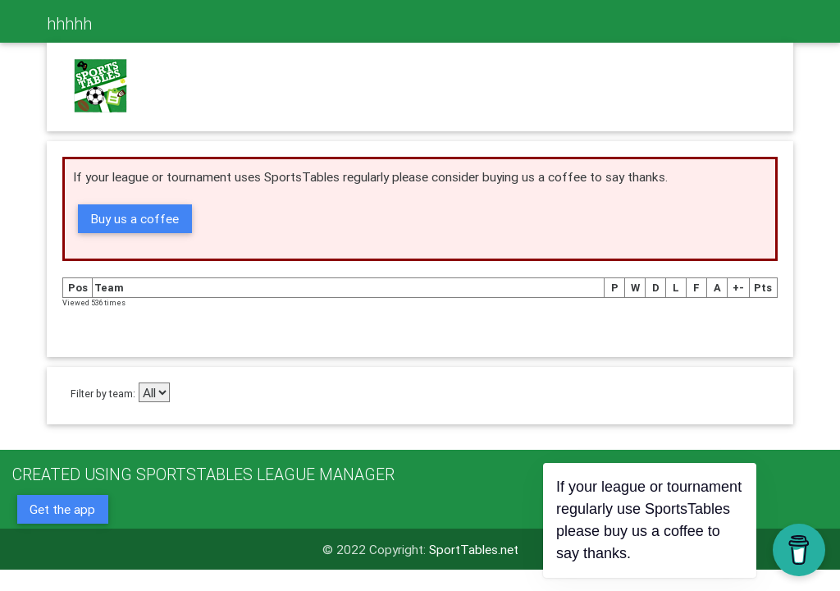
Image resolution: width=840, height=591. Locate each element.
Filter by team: (103, 393)
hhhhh (69, 24)
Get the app (62, 509)
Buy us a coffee (134, 218)
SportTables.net (473, 549)
